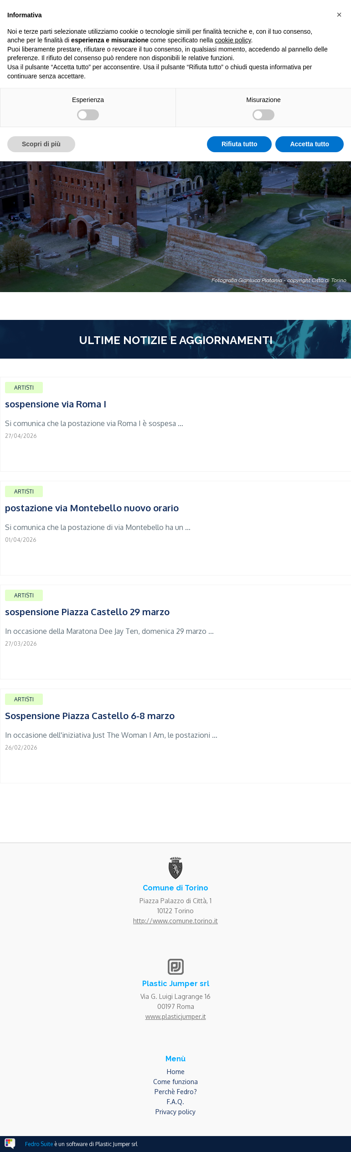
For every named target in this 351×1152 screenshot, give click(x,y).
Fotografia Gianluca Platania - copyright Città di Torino (279, 280)
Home (176, 1071)
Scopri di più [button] (41, 144)
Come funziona (175, 1081)
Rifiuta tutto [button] (240, 144)
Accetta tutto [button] (309, 144)
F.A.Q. (175, 1102)
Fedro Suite (39, 1144)
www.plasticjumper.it (175, 1016)
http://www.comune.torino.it (175, 921)
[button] (339, 14)
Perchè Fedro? (176, 1091)
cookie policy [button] (233, 40)
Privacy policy (175, 1112)
